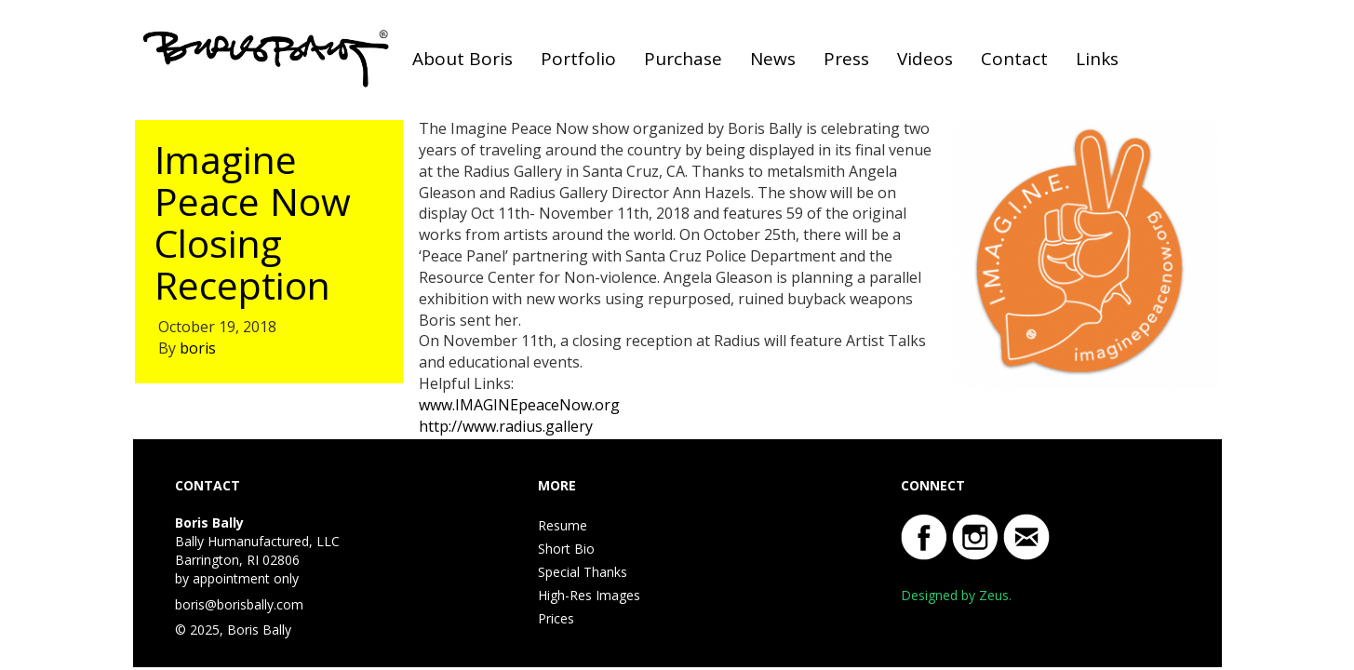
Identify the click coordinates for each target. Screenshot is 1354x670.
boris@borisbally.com (239, 604)
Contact (1014, 59)
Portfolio (578, 59)
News (773, 59)
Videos (925, 59)
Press (846, 59)
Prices (556, 618)
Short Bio (566, 548)
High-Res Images (589, 595)
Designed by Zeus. (956, 595)
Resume (562, 525)
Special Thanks (582, 572)
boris (198, 348)
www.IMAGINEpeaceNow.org (519, 405)
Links (1097, 59)
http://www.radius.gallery (506, 426)
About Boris (462, 59)
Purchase (683, 59)
